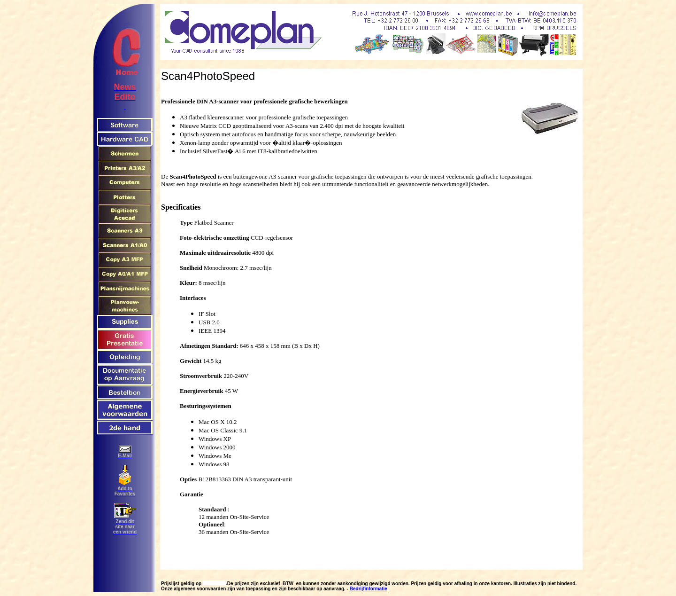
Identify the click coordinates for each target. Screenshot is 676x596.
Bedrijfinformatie (368, 588)
